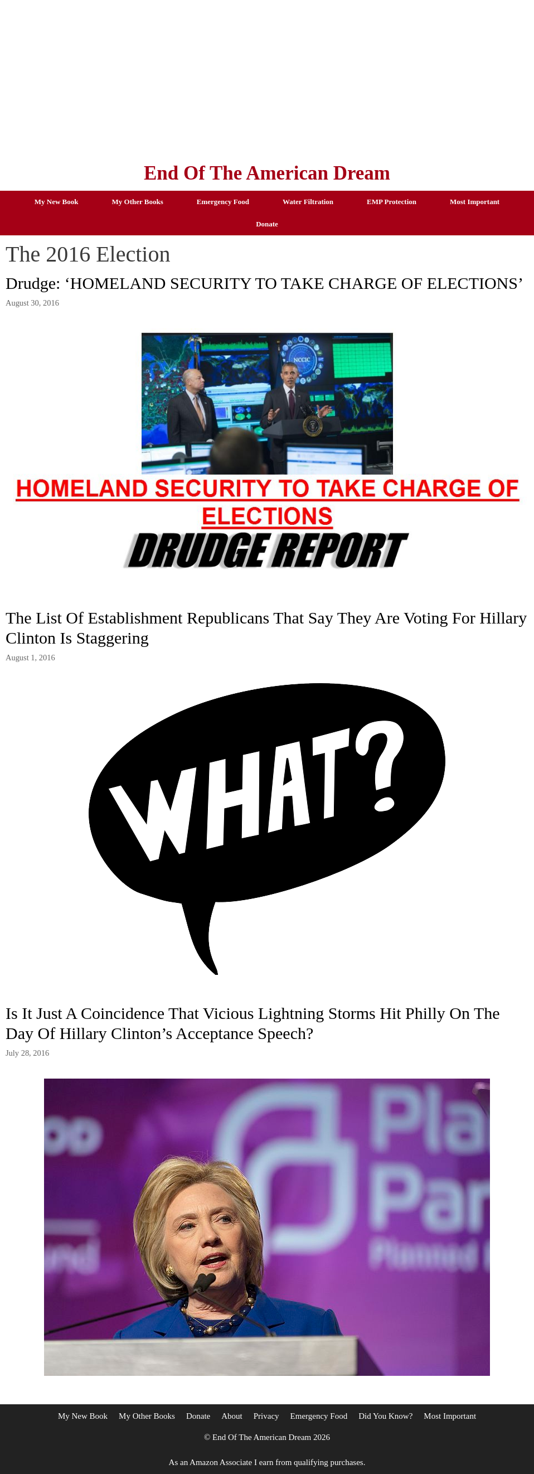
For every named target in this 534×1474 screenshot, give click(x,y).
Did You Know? (385, 1416)
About (231, 1416)
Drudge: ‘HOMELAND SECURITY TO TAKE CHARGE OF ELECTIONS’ (264, 283)
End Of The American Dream (267, 173)
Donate (267, 224)
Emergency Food (223, 201)
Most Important (474, 201)
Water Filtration (308, 201)
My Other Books (137, 201)
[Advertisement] (267, 78)
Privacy (266, 1416)
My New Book (57, 201)
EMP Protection (391, 201)
